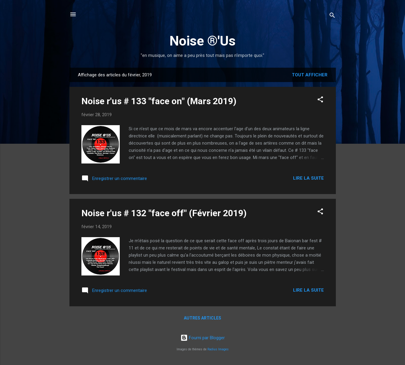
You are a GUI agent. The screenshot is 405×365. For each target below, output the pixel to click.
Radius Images (218, 349)
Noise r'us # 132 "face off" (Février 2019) (164, 213)
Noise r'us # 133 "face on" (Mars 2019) (158, 101)
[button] (320, 100)
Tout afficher (309, 75)
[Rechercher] (332, 16)
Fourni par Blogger (202, 337)
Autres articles (202, 318)
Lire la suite (308, 178)
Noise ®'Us (202, 41)
